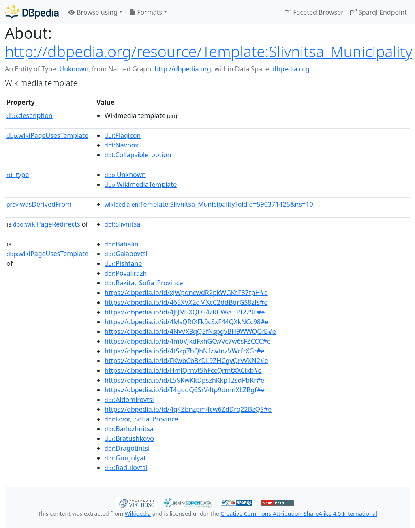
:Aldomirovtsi (129, 399)
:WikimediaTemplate (141, 184)
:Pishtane (123, 263)
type (17, 174)
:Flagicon (123, 135)
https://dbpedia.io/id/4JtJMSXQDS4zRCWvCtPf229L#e (185, 312)
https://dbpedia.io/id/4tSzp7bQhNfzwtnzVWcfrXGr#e (185, 350)
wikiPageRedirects (46, 224)
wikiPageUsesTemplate (47, 135)
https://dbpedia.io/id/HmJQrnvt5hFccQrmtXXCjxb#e (183, 370)
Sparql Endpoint (378, 12)
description (29, 115)
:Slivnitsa (122, 224)
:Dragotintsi (127, 448)
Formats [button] (145, 12)
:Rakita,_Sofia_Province (144, 282)
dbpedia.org (291, 68)
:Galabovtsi (126, 253)
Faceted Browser (314, 12)
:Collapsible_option (138, 154)
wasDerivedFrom (38, 204)
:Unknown (125, 174)
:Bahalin (122, 243)
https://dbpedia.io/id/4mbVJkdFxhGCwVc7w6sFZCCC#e (188, 341)
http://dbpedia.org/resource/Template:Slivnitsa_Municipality (208, 51)
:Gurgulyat (125, 457)
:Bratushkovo (129, 438)
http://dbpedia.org (183, 68)
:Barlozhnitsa (129, 428)
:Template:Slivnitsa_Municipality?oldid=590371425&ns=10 (209, 204)
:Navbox (122, 145)
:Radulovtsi (126, 467)
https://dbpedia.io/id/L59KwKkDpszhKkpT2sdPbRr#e (184, 380)
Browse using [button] (93, 12)
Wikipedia (138, 513)
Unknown (73, 68)
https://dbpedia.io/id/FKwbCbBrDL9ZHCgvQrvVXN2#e (186, 360)
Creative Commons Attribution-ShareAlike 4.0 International (298, 513)
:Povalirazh (126, 273)
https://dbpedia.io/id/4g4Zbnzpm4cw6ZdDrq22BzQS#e (188, 409)
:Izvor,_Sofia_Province (141, 419)
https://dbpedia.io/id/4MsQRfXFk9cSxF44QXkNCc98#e (187, 321)
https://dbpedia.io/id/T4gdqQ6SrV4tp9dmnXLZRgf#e (185, 389)
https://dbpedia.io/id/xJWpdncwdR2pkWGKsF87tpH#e (186, 292)
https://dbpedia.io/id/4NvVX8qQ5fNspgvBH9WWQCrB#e (190, 331)
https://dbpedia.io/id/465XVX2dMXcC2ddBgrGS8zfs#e (186, 302)
